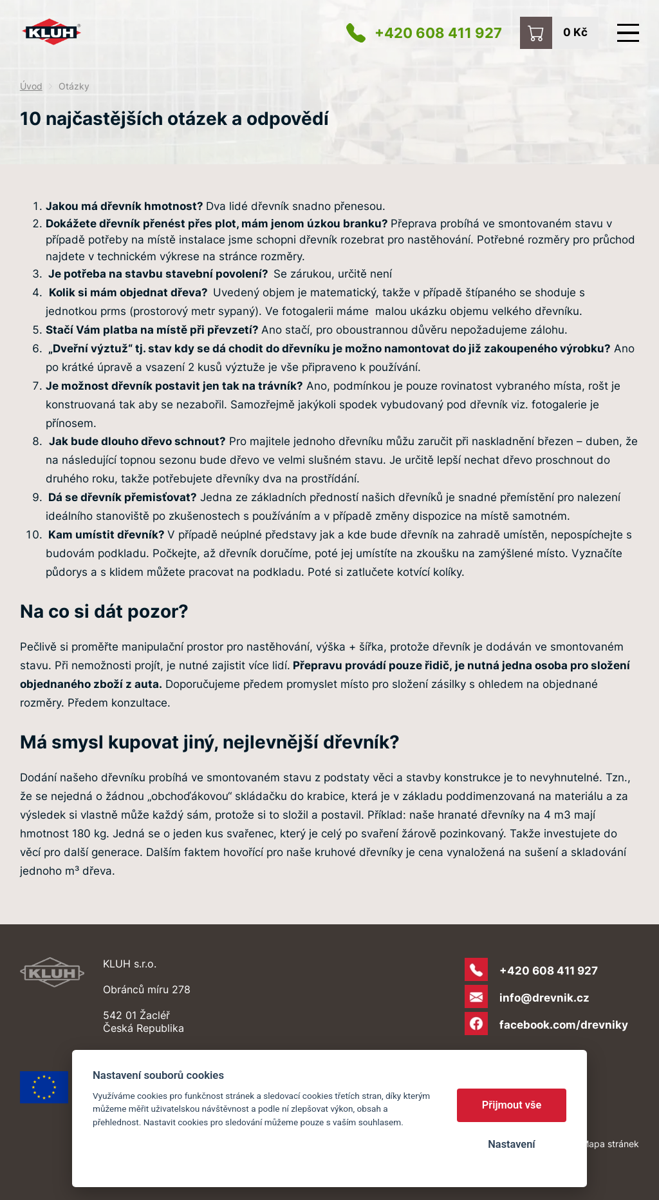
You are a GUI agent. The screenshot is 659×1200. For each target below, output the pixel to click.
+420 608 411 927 (438, 32)
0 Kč (575, 31)
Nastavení (511, 1144)
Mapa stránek (610, 1143)
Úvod (31, 86)
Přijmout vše (512, 1105)
